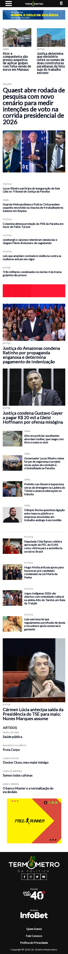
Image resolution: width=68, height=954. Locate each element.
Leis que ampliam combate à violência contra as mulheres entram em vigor (32, 257)
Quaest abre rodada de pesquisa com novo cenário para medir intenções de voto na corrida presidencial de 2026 (34, 106)
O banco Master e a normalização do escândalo (28, 790)
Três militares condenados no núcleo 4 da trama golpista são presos (32, 273)
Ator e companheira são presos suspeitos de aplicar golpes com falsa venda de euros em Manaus (17, 62)
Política (7, 184)
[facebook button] (24, 877)
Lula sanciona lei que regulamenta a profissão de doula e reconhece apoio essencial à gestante (44, 624)
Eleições (7, 84)
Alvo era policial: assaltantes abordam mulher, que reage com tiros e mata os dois (44, 439)
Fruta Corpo (11, 750)
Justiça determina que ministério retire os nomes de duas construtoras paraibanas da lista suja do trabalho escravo (51, 63)
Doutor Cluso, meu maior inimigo (25, 762)
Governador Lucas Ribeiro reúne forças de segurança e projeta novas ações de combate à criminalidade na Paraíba (44, 463)
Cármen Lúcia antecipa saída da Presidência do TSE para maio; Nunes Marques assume (33, 714)
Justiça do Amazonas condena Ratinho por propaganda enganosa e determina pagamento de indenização (31, 355)
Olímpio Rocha (11, 758)
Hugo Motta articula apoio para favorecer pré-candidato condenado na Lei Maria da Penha (44, 572)
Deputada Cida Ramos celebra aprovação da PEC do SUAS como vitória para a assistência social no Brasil (43, 546)
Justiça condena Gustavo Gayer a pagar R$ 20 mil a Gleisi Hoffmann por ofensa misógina (33, 417)
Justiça (40, 49)
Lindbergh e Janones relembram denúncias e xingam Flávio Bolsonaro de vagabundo (30, 241)
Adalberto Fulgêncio (14, 745)
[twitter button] (37, 877)
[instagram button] (31, 877)
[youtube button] (43, 877)
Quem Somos (34, 928)
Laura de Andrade (12, 771)
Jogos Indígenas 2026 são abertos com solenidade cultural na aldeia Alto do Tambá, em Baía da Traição (44, 598)
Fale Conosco (34, 935)
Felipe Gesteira (11, 732)
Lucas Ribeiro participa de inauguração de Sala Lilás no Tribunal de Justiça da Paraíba (31, 190)
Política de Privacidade (34, 942)
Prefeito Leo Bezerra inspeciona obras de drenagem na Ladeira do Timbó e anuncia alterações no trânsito (44, 489)
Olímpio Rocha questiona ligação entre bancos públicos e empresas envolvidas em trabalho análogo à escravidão (44, 515)
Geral (6, 49)
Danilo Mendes (11, 784)
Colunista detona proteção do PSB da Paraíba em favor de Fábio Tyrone (33, 225)
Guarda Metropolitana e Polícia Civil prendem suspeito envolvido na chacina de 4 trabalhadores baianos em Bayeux (33, 207)
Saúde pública (12, 737)
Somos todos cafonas (17, 775)
